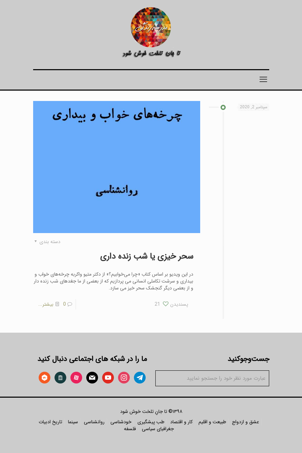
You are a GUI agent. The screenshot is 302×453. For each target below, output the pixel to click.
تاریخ (57, 422)
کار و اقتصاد (181, 422)
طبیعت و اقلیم (212, 422)
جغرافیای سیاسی (158, 429)
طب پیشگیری (150, 422)
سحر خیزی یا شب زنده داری (146, 256)
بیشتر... (45, 304)
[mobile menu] (263, 80)
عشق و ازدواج (245, 422)
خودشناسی (120, 422)
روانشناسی (94, 422)
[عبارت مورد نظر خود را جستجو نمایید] (212, 378)
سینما (73, 422)
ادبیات (45, 422)
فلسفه (130, 429)
